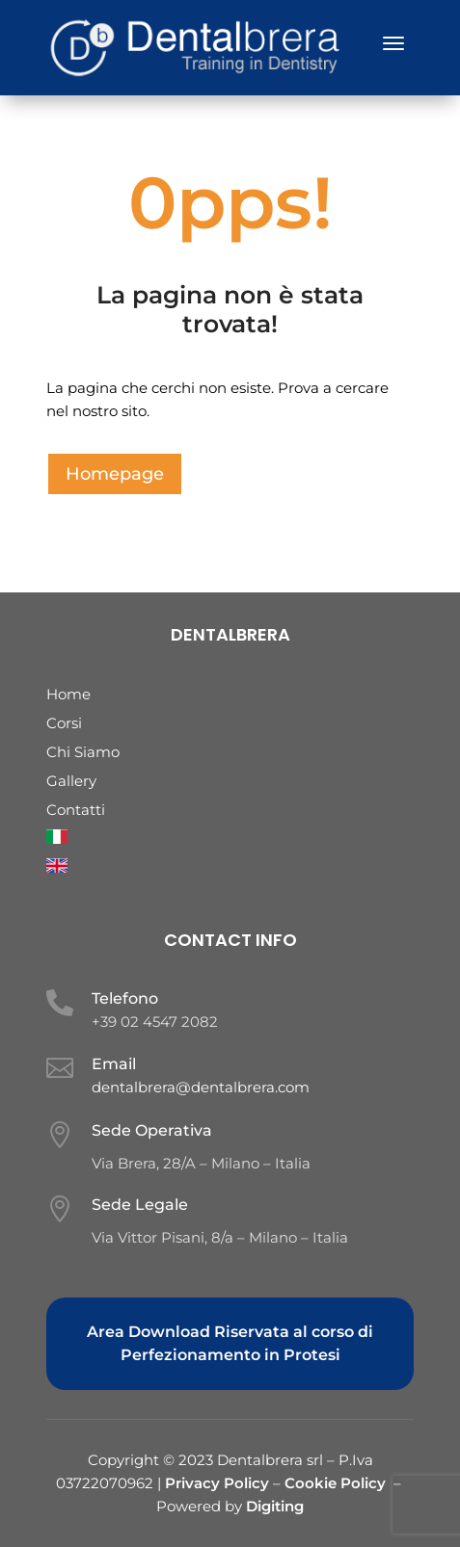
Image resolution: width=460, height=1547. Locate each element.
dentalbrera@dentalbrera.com (201, 1087)
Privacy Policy (219, 1483)
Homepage (115, 474)
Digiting (275, 1506)
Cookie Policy (335, 1483)
